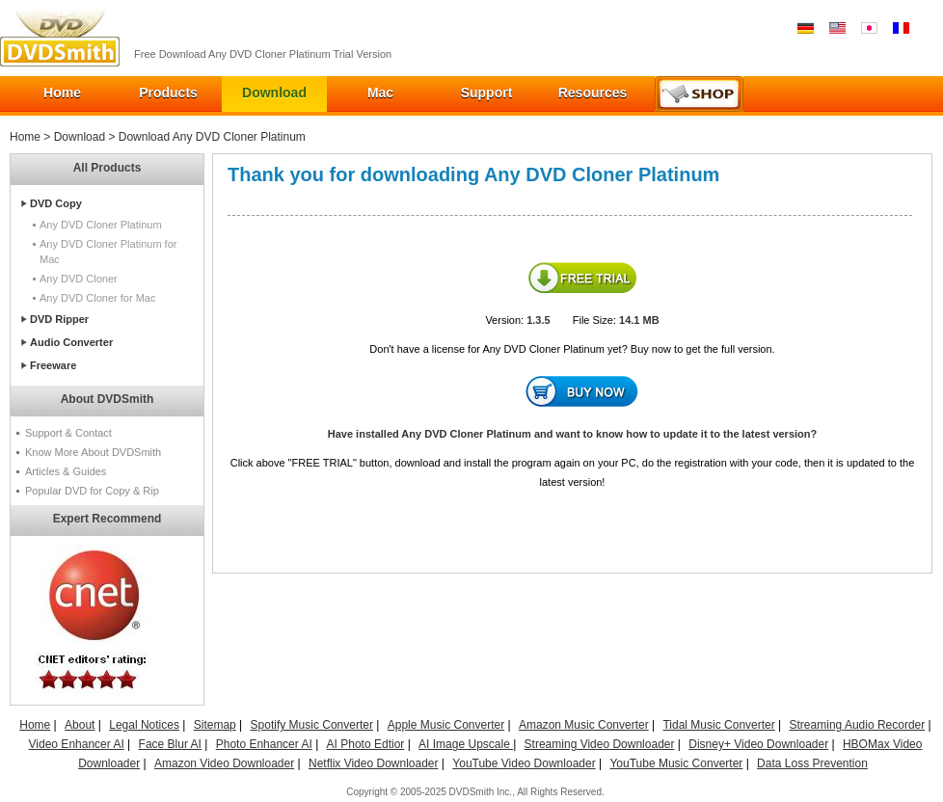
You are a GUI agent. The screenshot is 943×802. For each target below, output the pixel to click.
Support (487, 92)
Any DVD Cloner (79, 278)
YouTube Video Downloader (523, 763)
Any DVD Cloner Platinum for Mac (108, 251)
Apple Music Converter (446, 725)
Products (168, 92)
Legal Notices (144, 725)
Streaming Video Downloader (600, 744)
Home (62, 92)
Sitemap (215, 725)
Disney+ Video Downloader (758, 744)
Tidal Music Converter (718, 725)
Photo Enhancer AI (264, 744)
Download (274, 92)
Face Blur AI (170, 744)
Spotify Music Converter (312, 725)
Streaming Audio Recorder (858, 725)
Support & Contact (68, 433)
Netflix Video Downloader (374, 763)
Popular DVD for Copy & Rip (92, 490)
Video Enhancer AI (76, 744)
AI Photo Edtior (366, 744)
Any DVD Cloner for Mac (97, 298)
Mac (380, 92)
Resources (593, 92)
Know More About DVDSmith (93, 452)
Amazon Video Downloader (224, 763)
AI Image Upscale (465, 744)
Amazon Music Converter (584, 725)
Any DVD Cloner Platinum (101, 224)
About (79, 725)
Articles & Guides (65, 471)
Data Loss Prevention (812, 763)
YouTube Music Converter (675, 763)
